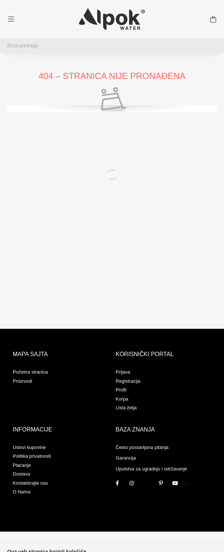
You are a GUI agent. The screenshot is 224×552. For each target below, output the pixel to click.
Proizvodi (22, 381)
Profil (121, 390)
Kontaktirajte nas (30, 483)
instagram (131, 483)
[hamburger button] (11, 19)
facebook (117, 483)
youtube (175, 483)
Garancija (126, 458)
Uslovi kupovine (29, 447)
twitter (146, 483)
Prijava (123, 372)
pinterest (160, 483)
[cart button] (213, 19)
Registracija (128, 381)
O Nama (21, 491)
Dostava (21, 474)
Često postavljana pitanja (142, 447)
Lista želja (126, 407)
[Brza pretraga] (112, 45)
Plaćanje (22, 465)
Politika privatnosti (32, 456)
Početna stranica (30, 372)
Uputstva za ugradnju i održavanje (151, 469)
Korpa (122, 399)
